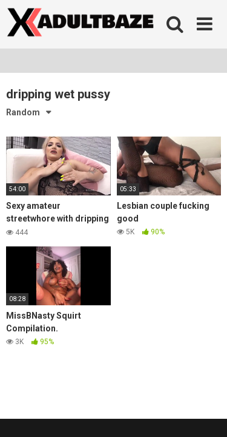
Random (23, 112)
